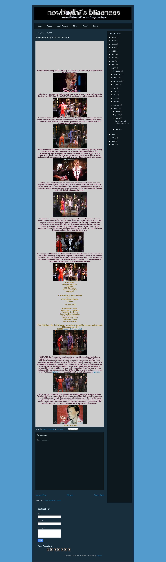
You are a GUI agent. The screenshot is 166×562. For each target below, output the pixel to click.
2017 (113, 68)
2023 (113, 48)
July (114, 88)
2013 (113, 145)
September (117, 81)
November (117, 74)
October (116, 78)
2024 (113, 44)
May (115, 95)
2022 (113, 51)
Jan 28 (118, 111)
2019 (113, 61)
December (117, 71)
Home (39, 26)
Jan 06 (118, 129)
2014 (113, 141)
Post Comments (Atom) (53, 500)
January (116, 108)
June (115, 91)
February (116, 105)
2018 (113, 65)
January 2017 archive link (72, 329)
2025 (113, 41)
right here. (97, 372)
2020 (113, 58)
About (49, 26)
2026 (113, 37)
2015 (113, 138)
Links (95, 26)
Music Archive (62, 26)
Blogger (99, 555)
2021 (113, 54)
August (116, 85)
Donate (85, 26)
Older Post (99, 495)
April (115, 98)
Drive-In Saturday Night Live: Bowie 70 (122, 123)
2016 (113, 134)
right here (55, 372)
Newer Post (40, 495)
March (115, 102)
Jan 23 (118, 115)
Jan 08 (118, 118)
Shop (75, 26)
